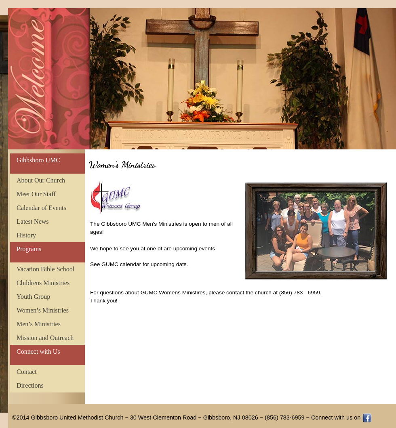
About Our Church (41, 180)
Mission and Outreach (45, 337)
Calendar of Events (41, 207)
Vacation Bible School (45, 269)
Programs (29, 248)
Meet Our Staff (36, 194)
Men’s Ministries (39, 324)
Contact (27, 371)
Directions (30, 385)
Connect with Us (38, 351)
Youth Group (33, 296)
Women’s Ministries (43, 310)
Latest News (33, 221)
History (26, 235)
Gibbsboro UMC (38, 160)
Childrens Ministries (43, 282)
